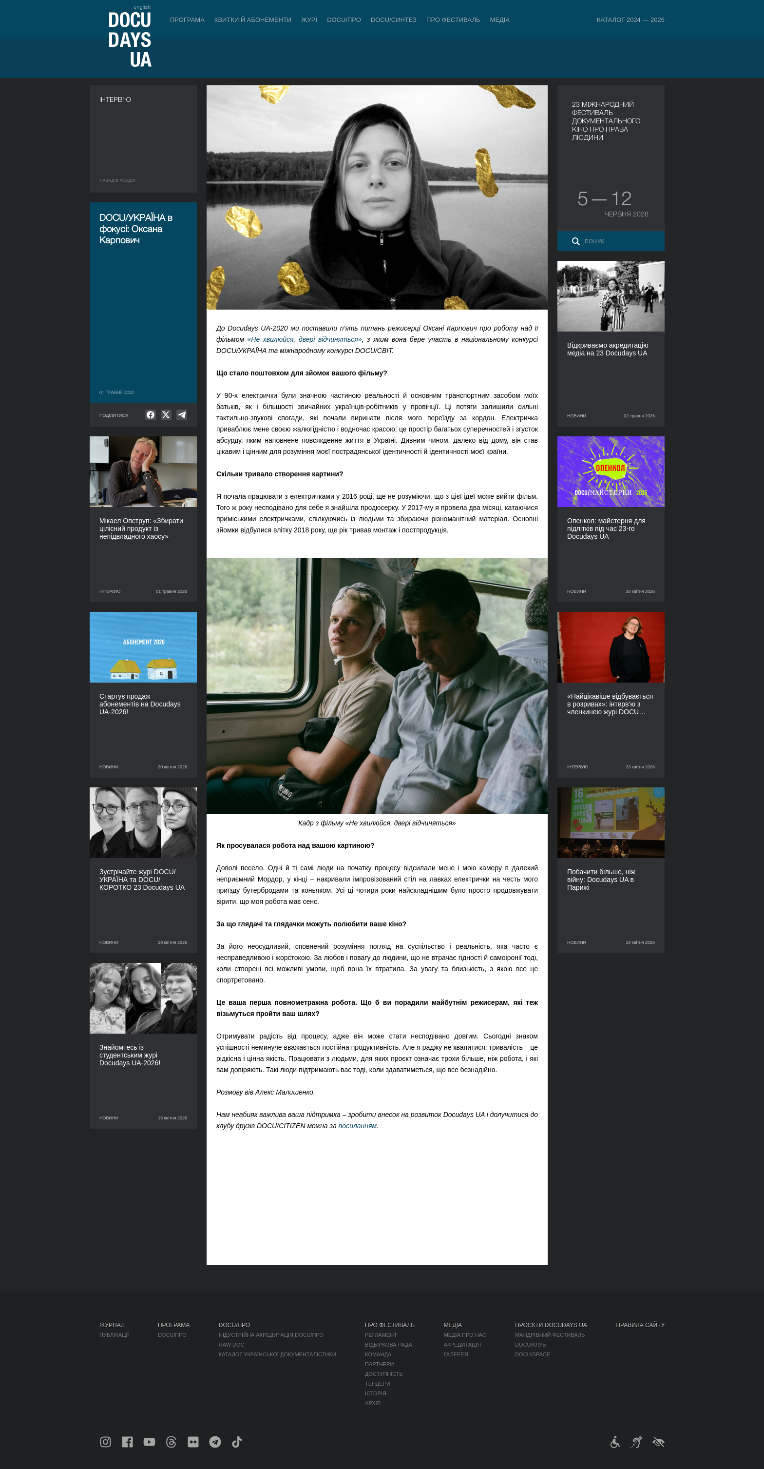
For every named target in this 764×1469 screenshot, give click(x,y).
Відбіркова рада (388, 1345)
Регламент (381, 1335)
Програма (187, 19)
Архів (373, 1403)
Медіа (500, 19)
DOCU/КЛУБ (530, 1345)
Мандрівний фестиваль (550, 1335)
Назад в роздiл (117, 180)
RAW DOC (232, 1345)
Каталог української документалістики (277, 1354)
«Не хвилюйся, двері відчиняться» (305, 339)
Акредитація (462, 1345)
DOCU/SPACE (532, 1354)
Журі (309, 19)
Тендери (377, 1384)
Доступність (384, 1374)
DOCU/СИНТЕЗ (394, 19)
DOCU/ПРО (344, 19)
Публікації (114, 1335)
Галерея (456, 1354)
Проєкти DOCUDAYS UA (551, 1325)
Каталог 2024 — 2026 (631, 19)
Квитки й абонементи (252, 19)
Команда (378, 1354)
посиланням (358, 1126)
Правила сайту (640, 1325)
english (142, 7)
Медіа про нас (465, 1335)
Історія (375, 1393)
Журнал (112, 1325)
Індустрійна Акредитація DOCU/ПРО (271, 1335)
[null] (150, 415)
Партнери (379, 1364)
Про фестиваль (453, 19)
